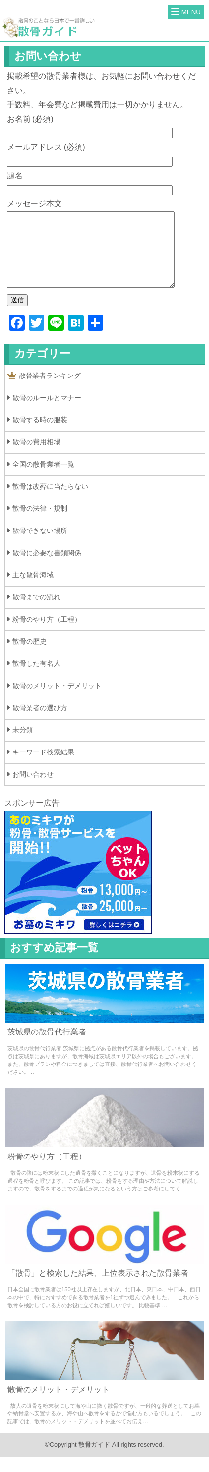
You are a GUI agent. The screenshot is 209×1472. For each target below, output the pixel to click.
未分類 (22, 745)
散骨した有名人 (36, 678)
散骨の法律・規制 (39, 523)
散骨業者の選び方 (39, 722)
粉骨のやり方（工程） (46, 634)
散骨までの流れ (36, 612)
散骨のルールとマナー (46, 412)
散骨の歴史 (29, 656)
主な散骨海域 (33, 590)
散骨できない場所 (39, 545)
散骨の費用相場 (36, 457)
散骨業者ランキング (44, 390)
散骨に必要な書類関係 (46, 567)
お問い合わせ (33, 789)
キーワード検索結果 (43, 767)
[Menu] (186, 12)
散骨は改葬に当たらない (50, 501)
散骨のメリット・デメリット (57, 700)
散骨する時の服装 (39, 434)
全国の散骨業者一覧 (43, 479)
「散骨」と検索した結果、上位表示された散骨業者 (97, 1288)
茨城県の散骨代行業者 (46, 1046)
